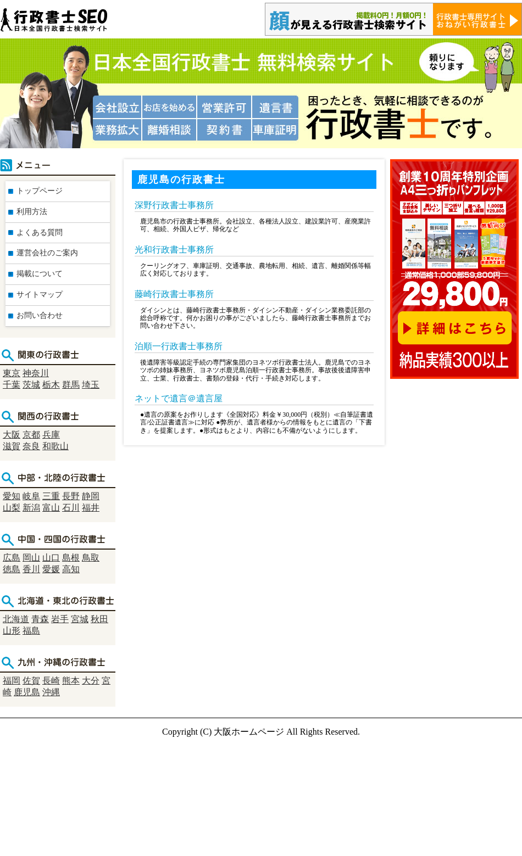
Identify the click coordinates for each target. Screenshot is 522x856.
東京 (11, 373)
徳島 (11, 569)
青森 (40, 619)
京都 (31, 434)
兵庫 (51, 434)
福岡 (11, 680)
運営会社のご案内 (47, 253)
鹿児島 (27, 692)
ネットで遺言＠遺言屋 (179, 398)
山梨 (11, 507)
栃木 (51, 384)
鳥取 (90, 557)
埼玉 (90, 384)
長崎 (51, 680)
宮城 (79, 619)
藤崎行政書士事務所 (174, 294)
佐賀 (31, 680)
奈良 (31, 446)
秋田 (99, 619)
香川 (31, 569)
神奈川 (36, 373)
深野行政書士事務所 (174, 205)
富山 (51, 507)
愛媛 (51, 569)
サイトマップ (39, 294)
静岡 (90, 496)
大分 (90, 680)
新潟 (31, 507)
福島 (31, 630)
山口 (51, 557)
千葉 (11, 384)
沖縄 (51, 692)
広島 (11, 557)
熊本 (71, 680)
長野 (71, 496)
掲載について (39, 274)
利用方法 (31, 212)
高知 (71, 569)
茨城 (31, 384)
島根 (71, 557)
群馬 (71, 384)
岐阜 (31, 496)
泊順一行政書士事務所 (179, 346)
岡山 (31, 557)
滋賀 (11, 446)
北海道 (16, 619)
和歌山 (55, 446)
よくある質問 (39, 232)
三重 (51, 496)
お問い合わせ (39, 315)
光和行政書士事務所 (174, 249)
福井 (90, 507)
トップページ (39, 191)
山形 (11, 630)
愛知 (11, 496)
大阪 (11, 434)
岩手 (60, 619)
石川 (71, 507)
